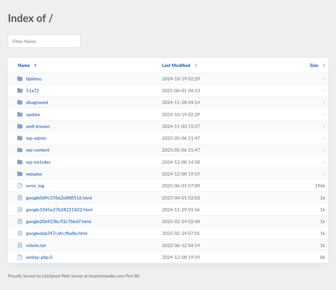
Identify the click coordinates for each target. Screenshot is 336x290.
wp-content (33, 150)
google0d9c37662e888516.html (54, 197)
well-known (33, 126)
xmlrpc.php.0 (34, 257)
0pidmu (29, 78)
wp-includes (34, 162)
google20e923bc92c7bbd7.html (54, 221)
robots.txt (31, 245)
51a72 (28, 90)
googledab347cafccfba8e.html (52, 233)
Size (314, 65)
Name (24, 65)
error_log (30, 185)
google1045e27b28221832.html (54, 209)
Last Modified (176, 65)
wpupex (29, 173)
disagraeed (32, 102)
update (28, 114)
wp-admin (31, 138)
